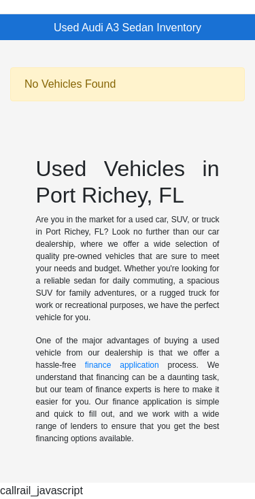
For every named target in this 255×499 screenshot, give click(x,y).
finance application (122, 365)
